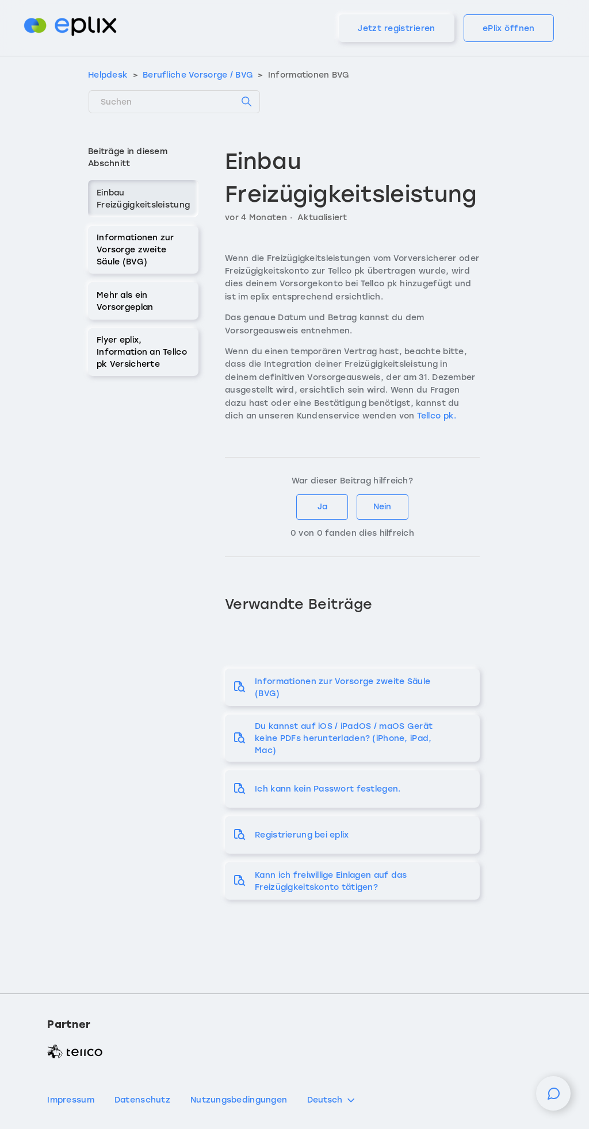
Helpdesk (108, 75)
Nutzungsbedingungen (238, 1100)
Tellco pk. (438, 416)
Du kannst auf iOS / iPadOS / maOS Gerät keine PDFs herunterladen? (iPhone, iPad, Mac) (344, 738)
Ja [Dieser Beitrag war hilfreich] (322, 507)
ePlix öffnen (509, 28)
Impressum (70, 1100)
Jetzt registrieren (396, 28)
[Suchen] (174, 101)
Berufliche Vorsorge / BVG (198, 75)
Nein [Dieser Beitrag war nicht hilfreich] (382, 507)
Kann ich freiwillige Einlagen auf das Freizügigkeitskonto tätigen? (331, 881)
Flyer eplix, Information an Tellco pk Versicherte (142, 352)
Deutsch (332, 1100)
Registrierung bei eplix (302, 835)
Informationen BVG (309, 75)
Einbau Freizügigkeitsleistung (143, 199)
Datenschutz (142, 1100)
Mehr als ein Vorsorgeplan (125, 301)
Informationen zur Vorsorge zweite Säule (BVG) (135, 250)
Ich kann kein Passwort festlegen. (327, 789)
